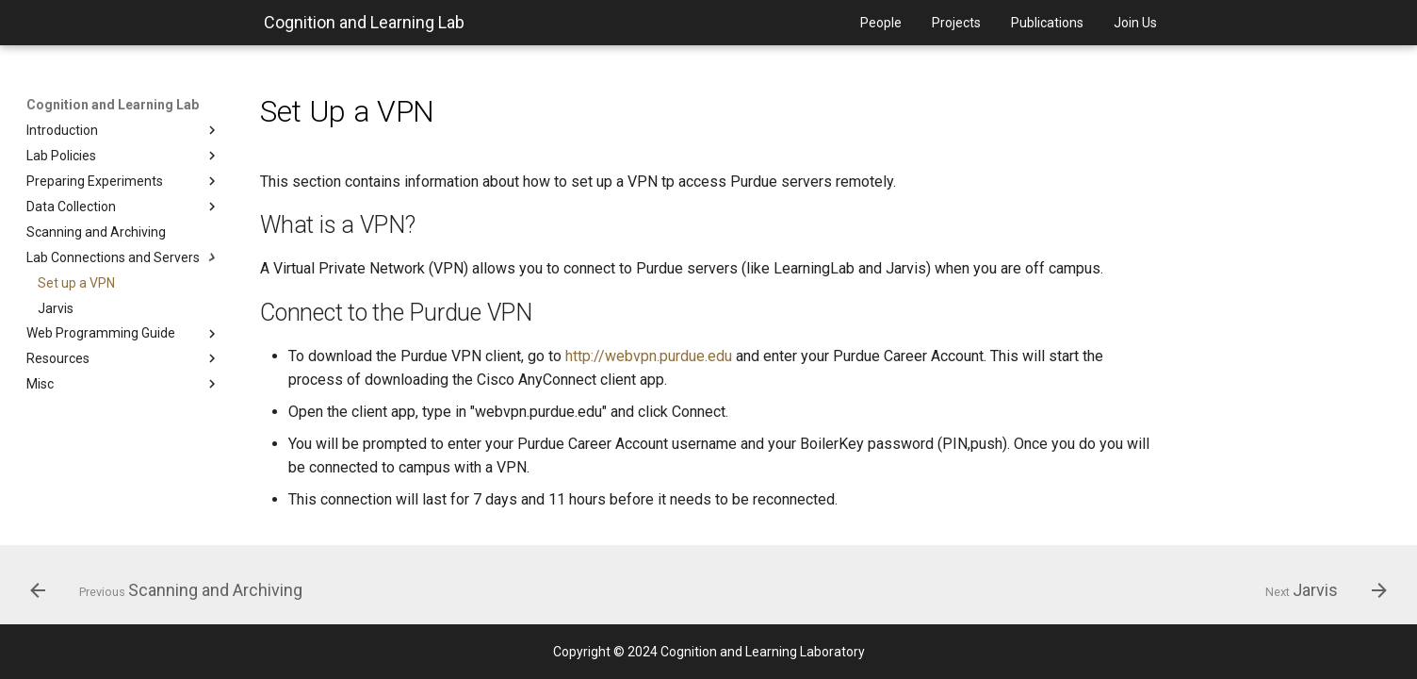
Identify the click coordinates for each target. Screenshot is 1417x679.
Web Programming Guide (123, 333)
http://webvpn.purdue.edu (648, 356)
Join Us (1135, 22)
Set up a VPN (76, 282)
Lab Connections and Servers (123, 257)
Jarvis (55, 308)
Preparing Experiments (123, 181)
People (881, 22)
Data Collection (123, 206)
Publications (1047, 22)
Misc (123, 383)
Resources (123, 358)
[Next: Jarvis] (1319, 590)
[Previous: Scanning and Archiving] (173, 590)
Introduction (123, 130)
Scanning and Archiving (96, 232)
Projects (956, 22)
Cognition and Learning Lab (364, 22)
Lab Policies (123, 155)
